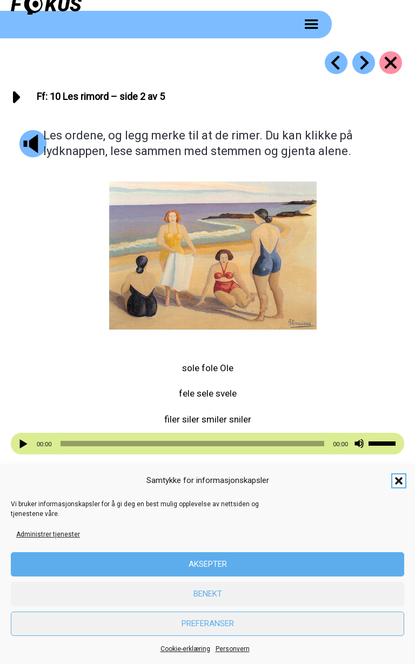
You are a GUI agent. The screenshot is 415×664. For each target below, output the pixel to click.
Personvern (233, 649)
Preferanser (208, 623)
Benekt (207, 594)
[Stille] (359, 443)
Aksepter (208, 564)
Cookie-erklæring (185, 649)
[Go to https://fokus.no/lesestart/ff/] (390, 62)
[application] (207, 443)
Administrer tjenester (48, 534)
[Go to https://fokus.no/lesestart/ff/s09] (336, 62)
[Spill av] (24, 443)
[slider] (193, 443)
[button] (398, 480)
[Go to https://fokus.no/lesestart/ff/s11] (363, 62)
